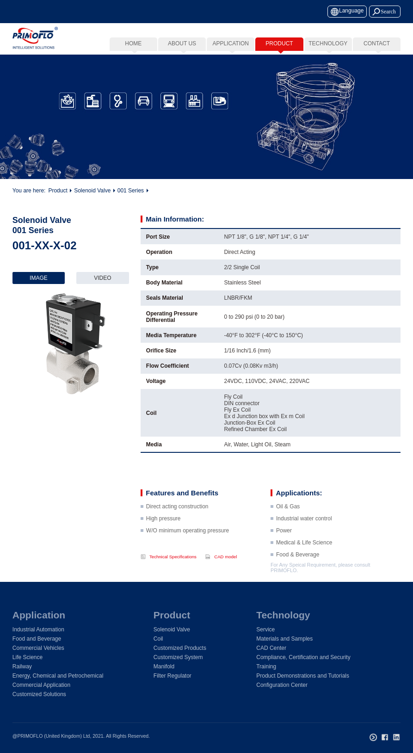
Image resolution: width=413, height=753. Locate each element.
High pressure (163, 532)
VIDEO (102, 278)
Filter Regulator (172, 676)
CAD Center (271, 648)
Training (266, 666)
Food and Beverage (36, 639)
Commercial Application (41, 685)
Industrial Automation (38, 629)
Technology (283, 615)
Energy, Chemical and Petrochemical (58, 676)
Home (133, 43)
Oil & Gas (288, 520)
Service (265, 629)
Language (351, 10)
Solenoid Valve (92, 191)
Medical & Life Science (304, 556)
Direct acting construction (177, 520)
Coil (158, 639)
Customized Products (180, 648)
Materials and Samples (284, 639)
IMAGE (39, 278)
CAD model (225, 556)
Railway (22, 666)
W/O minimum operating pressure (187, 544)
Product (57, 191)
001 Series (130, 191)
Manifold (164, 666)
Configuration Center (282, 685)
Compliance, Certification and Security (303, 657)
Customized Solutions (39, 694)
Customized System (178, 657)
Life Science (27, 657)
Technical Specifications (173, 556)
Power (284, 544)
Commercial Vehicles (38, 648)
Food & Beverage (297, 568)
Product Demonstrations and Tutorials (302, 676)
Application (38, 615)
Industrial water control (304, 532)
